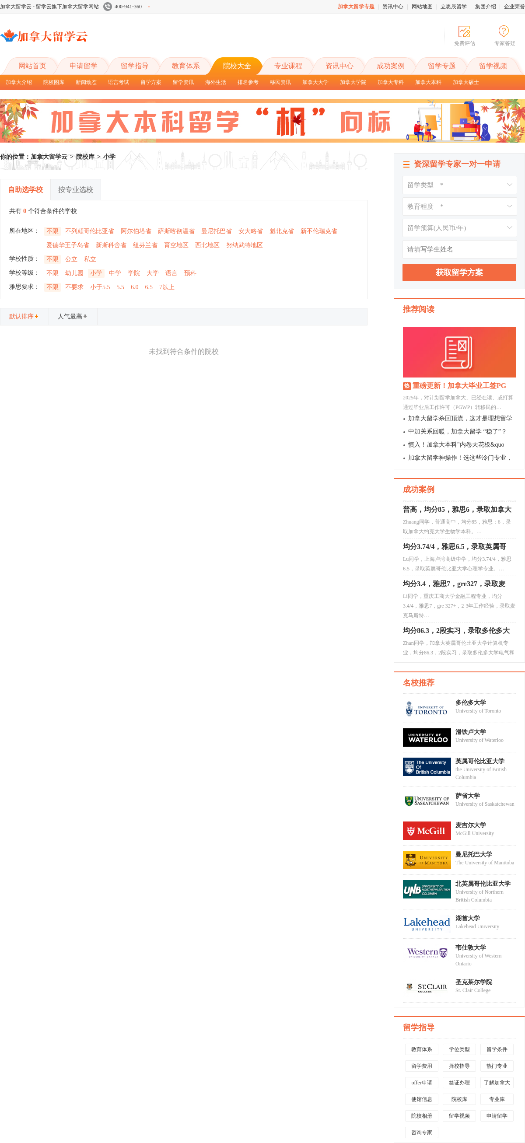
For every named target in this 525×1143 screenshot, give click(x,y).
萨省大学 (467, 796)
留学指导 (135, 66)
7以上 (167, 287)
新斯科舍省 (111, 245)
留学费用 (421, 1066)
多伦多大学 (470, 702)
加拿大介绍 (19, 82)
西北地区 (207, 245)
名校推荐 (418, 682)
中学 (115, 273)
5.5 (121, 287)
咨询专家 (421, 1132)
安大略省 (250, 231)
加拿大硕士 (466, 82)
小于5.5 (100, 287)
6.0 (135, 287)
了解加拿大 (497, 1083)
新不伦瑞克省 (319, 231)
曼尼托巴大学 (473, 854)
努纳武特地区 (244, 245)
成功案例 (391, 66)
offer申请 (421, 1083)
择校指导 (459, 1066)
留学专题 (442, 66)
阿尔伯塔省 (136, 231)
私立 (90, 259)
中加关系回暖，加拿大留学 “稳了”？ (457, 431)
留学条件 (497, 1049)
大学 (153, 273)
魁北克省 (282, 231)
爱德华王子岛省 (67, 245)
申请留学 (84, 66)
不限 (52, 231)
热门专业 (497, 1066)
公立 (71, 259)
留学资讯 (183, 82)
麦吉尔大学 (470, 825)
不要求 (74, 287)
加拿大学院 (353, 82)
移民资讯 (280, 82)
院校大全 (237, 66)
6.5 (149, 287)
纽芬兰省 (145, 245)
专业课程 (288, 66)
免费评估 (464, 43)
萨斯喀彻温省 (176, 231)
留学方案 (150, 82)
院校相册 (421, 1116)
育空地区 (176, 245)
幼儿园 (74, 273)
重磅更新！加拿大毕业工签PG (459, 385)
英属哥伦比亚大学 (479, 761)
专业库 (497, 1099)
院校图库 (53, 82)
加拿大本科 (428, 82)
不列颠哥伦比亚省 (89, 231)
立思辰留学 (454, 6)
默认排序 (24, 316)
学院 (134, 273)
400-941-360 (126, 6)
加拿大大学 (315, 82)
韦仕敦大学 (470, 947)
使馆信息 (421, 1099)
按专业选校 (75, 189)
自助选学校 (25, 189)
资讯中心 (392, 6)
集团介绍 (485, 6)
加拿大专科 (391, 82)
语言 (171, 273)
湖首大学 (467, 918)
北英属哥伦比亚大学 (483, 884)
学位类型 (459, 1049)
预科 (190, 273)
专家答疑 (504, 43)
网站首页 (32, 66)
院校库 (85, 157)
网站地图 (422, 6)
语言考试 (118, 82)
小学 (109, 157)
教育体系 (186, 66)
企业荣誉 (514, 6)
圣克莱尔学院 (473, 982)
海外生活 (215, 82)
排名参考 (248, 82)
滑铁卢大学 (470, 732)
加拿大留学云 (65, 42)
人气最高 (73, 316)
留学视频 (493, 66)
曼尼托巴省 (216, 231)
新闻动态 (86, 82)
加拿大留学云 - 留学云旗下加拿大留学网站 (49, 6)
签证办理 (459, 1083)
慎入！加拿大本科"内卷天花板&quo (456, 444)
